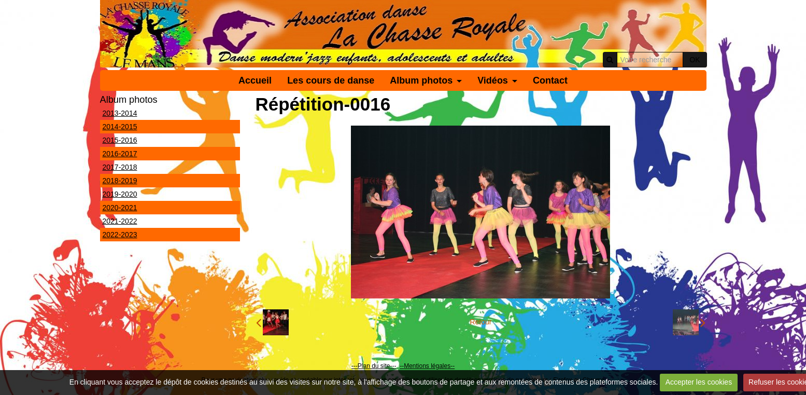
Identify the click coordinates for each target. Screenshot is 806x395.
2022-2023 (120, 234)
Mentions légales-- (429, 366)
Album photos (421, 80)
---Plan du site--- (374, 366)
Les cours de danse (330, 80)
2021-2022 (120, 221)
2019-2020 (120, 194)
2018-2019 (120, 180)
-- (402, 366)
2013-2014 (120, 113)
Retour (480, 322)
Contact (550, 80)
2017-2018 (120, 167)
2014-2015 (120, 126)
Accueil (255, 80)
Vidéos (492, 80)
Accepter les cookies (699, 382)
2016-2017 (120, 153)
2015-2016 (120, 140)
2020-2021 (120, 207)
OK (694, 60)
